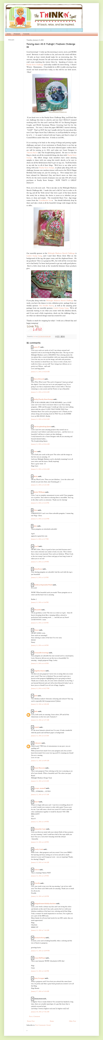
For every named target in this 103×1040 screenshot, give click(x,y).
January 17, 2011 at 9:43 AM (40, 991)
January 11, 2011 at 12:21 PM (40, 503)
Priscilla (37, 883)
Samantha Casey (40, 829)
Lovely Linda (38, 849)
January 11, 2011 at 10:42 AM (40, 419)
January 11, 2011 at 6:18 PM (39, 645)
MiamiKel (37, 610)
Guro (35, 451)
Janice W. (36, 347)
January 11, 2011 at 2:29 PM (40, 562)
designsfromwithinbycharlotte (45, 903)
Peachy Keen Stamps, (47, 168)
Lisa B (36, 546)
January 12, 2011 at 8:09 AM (40, 761)
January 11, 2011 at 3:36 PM (39, 602)
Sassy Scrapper (39, 978)
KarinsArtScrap (39, 938)
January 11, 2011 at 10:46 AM (40, 444)
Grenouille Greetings (41, 653)
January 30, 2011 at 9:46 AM (40, 1012)
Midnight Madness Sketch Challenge (61, 253)
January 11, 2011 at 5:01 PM (39, 623)
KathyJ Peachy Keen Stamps (43, 399)
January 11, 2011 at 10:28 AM (40, 372)
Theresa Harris (32, 152)
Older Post (72, 1021)
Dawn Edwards (39, 379)
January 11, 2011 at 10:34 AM (40, 392)
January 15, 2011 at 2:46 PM (40, 971)
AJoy (35, 526)
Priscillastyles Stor (45, 200)
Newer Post (31, 1021)
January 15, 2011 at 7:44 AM (40, 930)
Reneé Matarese (39, 768)
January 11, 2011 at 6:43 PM (40, 663)
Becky (36, 476)
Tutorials (26, 34)
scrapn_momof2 (40, 788)
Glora (36, 510)
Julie (35, 696)
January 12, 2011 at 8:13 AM (40, 781)
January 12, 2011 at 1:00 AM (40, 704)
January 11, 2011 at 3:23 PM (39, 577)
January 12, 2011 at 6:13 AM (40, 736)
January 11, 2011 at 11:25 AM (40, 485)
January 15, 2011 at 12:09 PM (40, 951)
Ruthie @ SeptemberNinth (43, 585)
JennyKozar (38, 569)
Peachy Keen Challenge (35, 64)
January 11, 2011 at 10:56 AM (40, 469)
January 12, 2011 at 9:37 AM (40, 794)
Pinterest (17, 34)
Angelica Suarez (39, 671)
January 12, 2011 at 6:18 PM (40, 842)
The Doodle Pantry (46, 305)
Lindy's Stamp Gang (34, 256)
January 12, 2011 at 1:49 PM (40, 822)
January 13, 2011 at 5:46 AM (40, 862)
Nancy (36, 630)
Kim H (36, 802)
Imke (36, 711)
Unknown (37, 743)
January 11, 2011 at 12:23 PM (40, 519)
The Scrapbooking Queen (42, 427)
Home (9, 34)
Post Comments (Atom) (43, 1025)
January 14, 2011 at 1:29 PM (40, 876)
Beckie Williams (39, 492)
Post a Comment (34, 1016)
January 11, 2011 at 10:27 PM (40, 688)
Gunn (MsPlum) (39, 958)
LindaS (36, 727)
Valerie (36, 870)
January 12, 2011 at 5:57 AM (40, 720)
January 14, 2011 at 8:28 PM (40, 896)
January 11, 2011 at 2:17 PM (39, 539)
